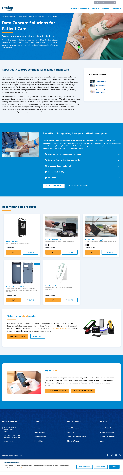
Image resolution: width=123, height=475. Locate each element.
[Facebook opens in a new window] (108, 460)
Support (102, 445)
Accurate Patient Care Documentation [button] (63, 164)
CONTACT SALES (37, 341)
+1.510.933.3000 (16, 442)
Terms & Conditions (73, 432)
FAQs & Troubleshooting (107, 437)
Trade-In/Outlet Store (106, 432)
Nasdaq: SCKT (8, 445)
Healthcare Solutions (37, 21)
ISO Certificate (38, 445)
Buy (13, 257)
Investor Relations (40, 441)
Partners (89, 2)
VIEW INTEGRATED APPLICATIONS (79, 190)
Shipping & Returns (73, 445)
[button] (119, 2)
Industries (105, 11)
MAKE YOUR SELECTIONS (17, 341)
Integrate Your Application (83, 395)
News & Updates (39, 437)
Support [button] (70, 2)
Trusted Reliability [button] (54, 176)
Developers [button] (115, 11)
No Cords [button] (50, 182)
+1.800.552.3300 (16, 440)
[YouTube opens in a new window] (116, 460)
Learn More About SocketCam (57, 395)
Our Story (37, 432)
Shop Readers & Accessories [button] (78, 11)
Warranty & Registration (107, 441)
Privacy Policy (71, 437)
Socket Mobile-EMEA (9, 21)
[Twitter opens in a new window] (112, 460)
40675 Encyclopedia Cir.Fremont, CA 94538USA (10, 434)
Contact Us (80, 2)
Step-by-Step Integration (54, 190)
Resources (95, 11)
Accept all (114, 471)
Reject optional (100, 471)
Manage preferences (84, 471)
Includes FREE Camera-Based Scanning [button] (63, 159)
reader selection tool (60, 333)
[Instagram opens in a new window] (120, 460)
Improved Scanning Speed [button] (58, 170)
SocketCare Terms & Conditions (76, 441)
